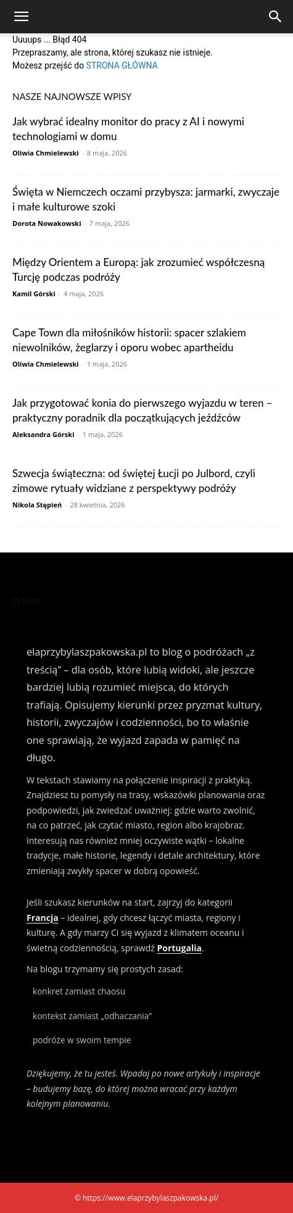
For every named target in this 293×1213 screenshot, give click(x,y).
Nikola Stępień (37, 504)
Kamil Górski (34, 293)
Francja (43, 917)
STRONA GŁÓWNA (122, 65)
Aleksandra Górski (43, 434)
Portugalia (179, 948)
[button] (21, 16)
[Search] (275, 16)
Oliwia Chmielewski (45, 152)
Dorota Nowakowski (46, 223)
